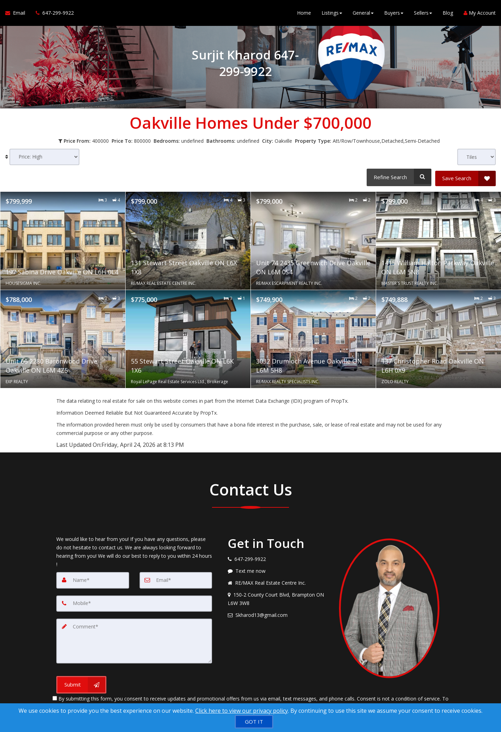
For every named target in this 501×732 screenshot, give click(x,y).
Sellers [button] (423, 13)
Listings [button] (332, 13)
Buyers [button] (393, 13)
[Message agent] (278, 569)
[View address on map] (278, 597)
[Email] (176, 578)
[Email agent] (278, 613)
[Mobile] (134, 601)
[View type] (476, 157)
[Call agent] (52, 14)
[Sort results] (44, 157)
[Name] (92, 578)
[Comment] (134, 639)
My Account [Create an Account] (480, 13)
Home (304, 13)
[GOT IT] (254, 722)
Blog (448, 13)
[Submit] (81, 682)
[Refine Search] (398, 176)
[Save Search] (465, 176)
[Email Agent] (17, 14)
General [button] (363, 13)
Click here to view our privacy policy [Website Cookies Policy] (241, 711)
